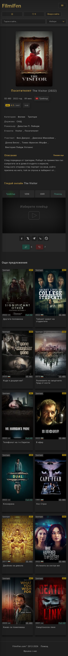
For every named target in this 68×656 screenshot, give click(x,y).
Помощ (44, 646)
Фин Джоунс (23, 138)
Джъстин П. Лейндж (28, 126)
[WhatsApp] (46, 238)
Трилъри (32, 117)
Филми (21, 117)
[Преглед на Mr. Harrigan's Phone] (17, 421)
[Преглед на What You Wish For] (17, 606)
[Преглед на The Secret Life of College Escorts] (50, 298)
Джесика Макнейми (43, 138)
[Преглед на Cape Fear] (50, 483)
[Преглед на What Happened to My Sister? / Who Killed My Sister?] (50, 545)
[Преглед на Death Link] (50, 606)
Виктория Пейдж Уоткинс (19, 147)
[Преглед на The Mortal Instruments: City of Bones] (50, 360)
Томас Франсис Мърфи (34, 142)
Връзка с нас (30, 651)
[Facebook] (21, 238)
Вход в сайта (53, 14)
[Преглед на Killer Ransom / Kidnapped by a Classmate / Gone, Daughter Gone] (17, 360)
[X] (27, 238)
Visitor (18, 131)
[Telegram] (34, 238)
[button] (12, 14)
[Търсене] (24, 21)
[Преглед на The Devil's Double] (17, 545)
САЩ (19, 121)
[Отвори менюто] (62, 5)
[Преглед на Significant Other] (17, 298)
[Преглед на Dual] (17, 483)
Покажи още (58, 155)
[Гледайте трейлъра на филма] (41, 98)
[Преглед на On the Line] (50, 421)
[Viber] (40, 238)
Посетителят (32, 131)
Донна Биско (12, 142)
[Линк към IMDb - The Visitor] (12, 105)
